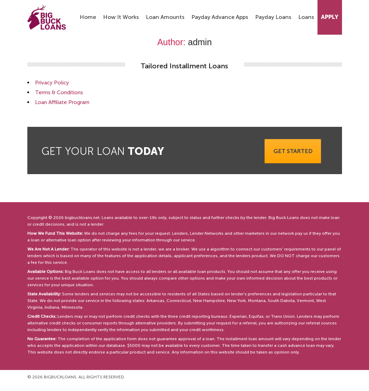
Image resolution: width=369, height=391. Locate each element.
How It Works (121, 17)
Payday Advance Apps (219, 17)
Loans (306, 17)
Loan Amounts (165, 17)
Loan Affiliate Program (62, 102)
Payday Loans (273, 17)
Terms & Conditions (59, 92)
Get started (292, 151)
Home (88, 17)
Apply (330, 17)
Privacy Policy (52, 83)
